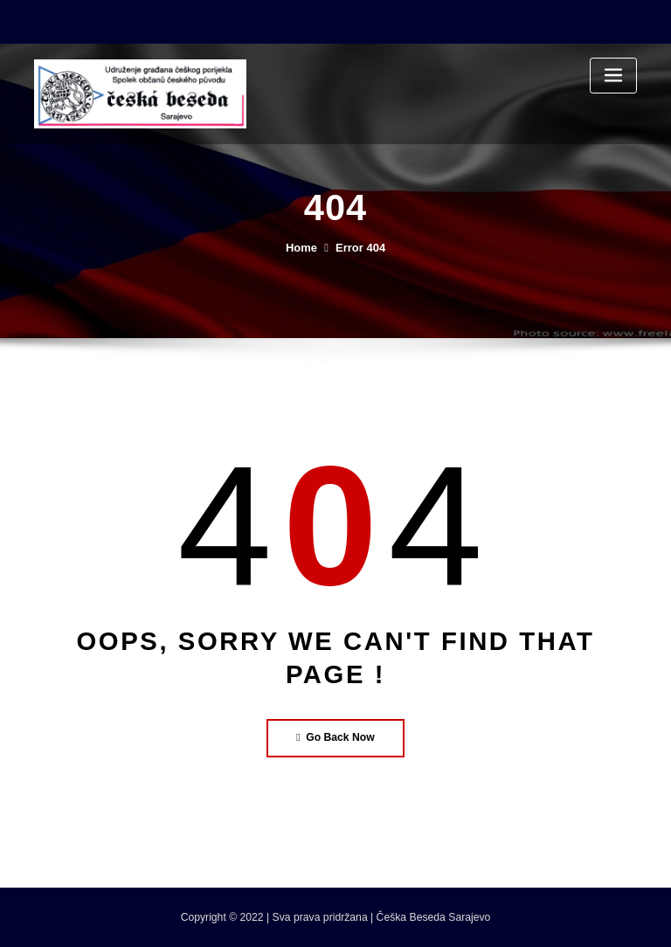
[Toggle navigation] (613, 75)
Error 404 (360, 247)
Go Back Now (335, 737)
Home (301, 247)
